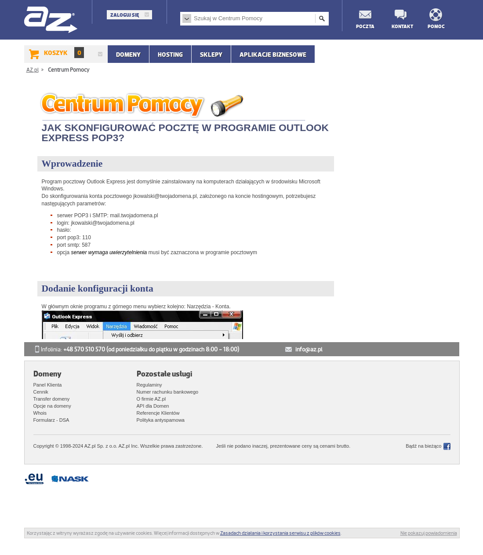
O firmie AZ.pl (151, 399)
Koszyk (64, 52)
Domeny (128, 54)
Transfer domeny (51, 399)
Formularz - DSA (51, 420)
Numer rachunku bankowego (168, 391)
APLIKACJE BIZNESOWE (273, 54)
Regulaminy (149, 384)
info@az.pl (308, 349)
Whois (40, 413)
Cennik (40, 391)
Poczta (365, 26)
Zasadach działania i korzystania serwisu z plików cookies (280, 533)
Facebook (446, 446)
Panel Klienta (47, 384)
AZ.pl (51, 20)
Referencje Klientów (158, 413)
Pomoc (436, 26)
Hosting (170, 54)
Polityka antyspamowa (161, 420)
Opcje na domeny (52, 406)
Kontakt (400, 26)
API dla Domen (153, 406)
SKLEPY (211, 54)
